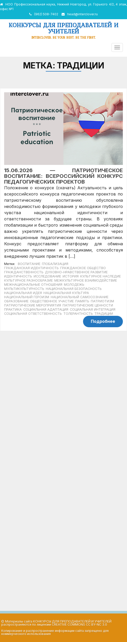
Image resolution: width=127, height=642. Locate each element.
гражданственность (23, 272)
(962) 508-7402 (46, 14)
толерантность (78, 314)
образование (16, 301)
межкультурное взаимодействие (85, 280)
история (71, 276)
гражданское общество (83, 268)
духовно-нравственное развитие (76, 272)
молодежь (74, 285)
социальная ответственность (33, 314)
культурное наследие (100, 276)
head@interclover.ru (82, 14)
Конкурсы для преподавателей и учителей (63, 28)
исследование (47, 276)
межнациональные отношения (33, 285)
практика (13, 309)
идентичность (18, 276)
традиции (103, 314)
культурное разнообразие (28, 280)
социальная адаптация (45, 309)
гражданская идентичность (31, 268)
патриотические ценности (88, 305)
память (82, 301)
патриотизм (102, 301)
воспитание (29, 264)
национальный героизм (26, 297)
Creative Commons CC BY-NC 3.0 (79, 624)
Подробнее (103, 321)
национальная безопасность (74, 289)
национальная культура (66, 293)
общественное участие (52, 301)
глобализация (55, 264)
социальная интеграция (92, 309)
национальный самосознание (79, 297)
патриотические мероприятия (32, 305)
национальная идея (23, 293)
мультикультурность (24, 289)
